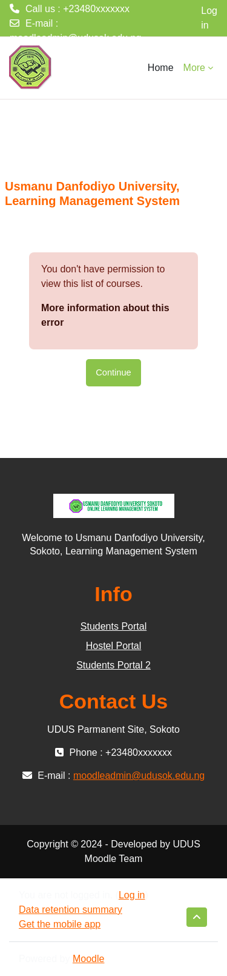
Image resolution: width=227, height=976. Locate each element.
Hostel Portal (114, 646)
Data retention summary (70, 909)
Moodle (88, 959)
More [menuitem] (194, 67)
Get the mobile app (59, 924)
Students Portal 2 (113, 665)
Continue (113, 372)
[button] (197, 917)
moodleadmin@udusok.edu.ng (75, 38)
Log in (209, 17)
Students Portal (113, 626)
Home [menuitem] (161, 67)
